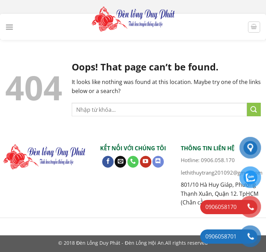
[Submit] (254, 109)
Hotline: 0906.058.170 (208, 160)
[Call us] (133, 162)
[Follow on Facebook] (108, 162)
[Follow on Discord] (158, 162)
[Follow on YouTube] (145, 162)
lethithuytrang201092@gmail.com (222, 172)
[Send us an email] (120, 162)
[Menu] (9, 26)
